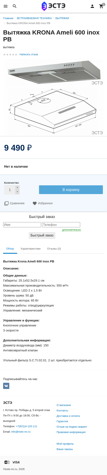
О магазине (64, 405)
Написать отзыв (29, 54)
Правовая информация (71, 432)
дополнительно (71, 229)
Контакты (62, 410)
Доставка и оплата (68, 415)
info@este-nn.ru (21, 431)
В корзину (71, 190)
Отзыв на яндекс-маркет (72, 426)
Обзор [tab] (10, 248)
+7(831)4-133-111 (26, 426)
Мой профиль (65, 443)
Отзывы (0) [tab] (54, 248)
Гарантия (62, 421)
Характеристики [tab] (30, 248)
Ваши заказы (65, 449)
